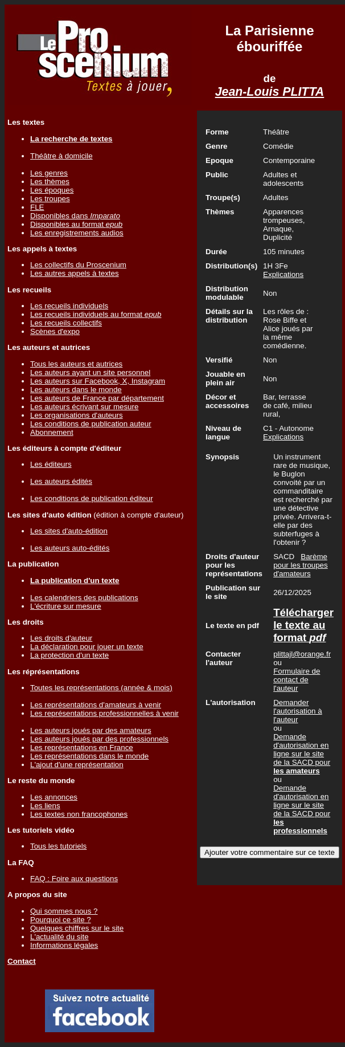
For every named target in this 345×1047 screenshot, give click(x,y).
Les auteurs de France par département (97, 398)
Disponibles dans (75, 215)
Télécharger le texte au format (303, 624)
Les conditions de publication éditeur (91, 498)
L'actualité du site (59, 936)
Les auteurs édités (61, 481)
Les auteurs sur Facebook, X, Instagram (97, 381)
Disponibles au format (76, 224)
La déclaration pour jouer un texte (86, 646)
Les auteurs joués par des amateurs (90, 730)
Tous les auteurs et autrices (76, 364)
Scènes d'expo (55, 331)
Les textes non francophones (79, 814)
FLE (37, 207)
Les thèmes (49, 181)
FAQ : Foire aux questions (74, 878)
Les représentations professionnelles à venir (104, 713)
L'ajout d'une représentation (77, 764)
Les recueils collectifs (66, 323)
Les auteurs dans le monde (76, 389)
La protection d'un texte (69, 655)
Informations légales (64, 945)
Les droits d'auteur (61, 638)
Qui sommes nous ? (64, 911)
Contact (21, 961)
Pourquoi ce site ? (60, 919)
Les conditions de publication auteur (90, 423)
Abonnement (51, 432)
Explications (283, 274)
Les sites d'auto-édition (69, 531)
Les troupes (50, 198)
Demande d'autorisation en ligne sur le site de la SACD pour (301, 753)
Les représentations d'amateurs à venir (95, 704)
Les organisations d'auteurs (76, 415)
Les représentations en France (81, 747)
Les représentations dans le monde (89, 756)
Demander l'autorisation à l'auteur (297, 711)
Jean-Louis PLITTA (270, 92)
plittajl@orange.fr (302, 654)
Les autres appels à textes (74, 273)
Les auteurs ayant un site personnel (90, 372)
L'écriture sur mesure (65, 606)
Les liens (45, 805)
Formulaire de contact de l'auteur (296, 679)
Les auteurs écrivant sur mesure (84, 406)
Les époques (51, 190)
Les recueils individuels (69, 306)
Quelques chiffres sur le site (77, 928)
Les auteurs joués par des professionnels (99, 739)
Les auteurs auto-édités (69, 548)
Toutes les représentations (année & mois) (101, 687)
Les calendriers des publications (84, 597)
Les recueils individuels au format (95, 314)
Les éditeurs (51, 464)
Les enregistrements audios (77, 233)
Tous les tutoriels (58, 846)
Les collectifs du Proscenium (78, 264)
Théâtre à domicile (61, 156)
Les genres (49, 173)
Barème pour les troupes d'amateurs (300, 565)
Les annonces (53, 797)
